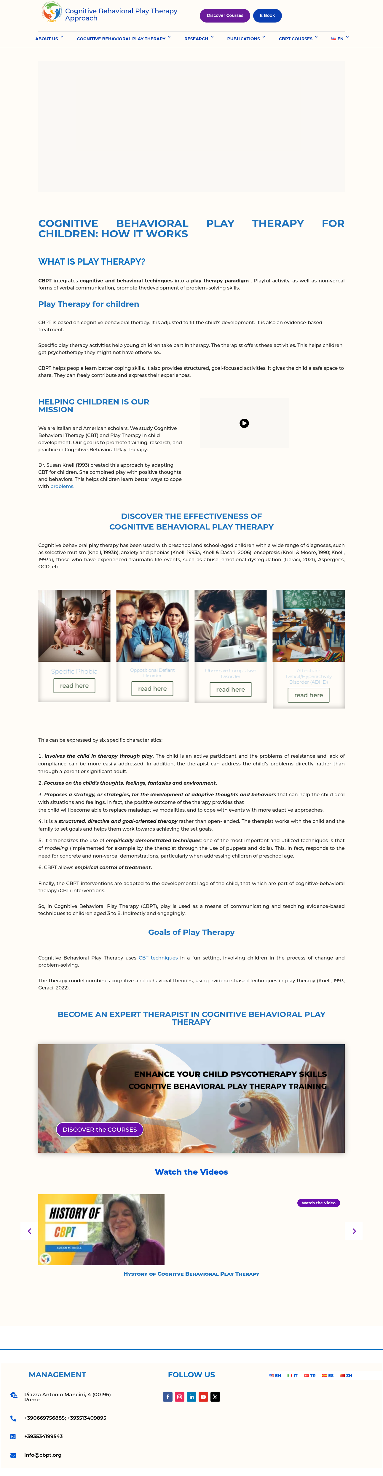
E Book (267, 15)
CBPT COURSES (295, 38)
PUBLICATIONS (243, 38)
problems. (62, 486)
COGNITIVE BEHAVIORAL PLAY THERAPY (121, 38)
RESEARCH (196, 38)
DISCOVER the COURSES (100, 1129)
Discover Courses (225, 15)
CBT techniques (158, 958)
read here (74, 685)
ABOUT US (46, 38)
